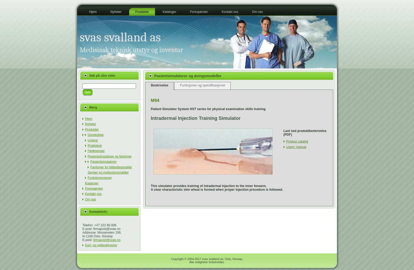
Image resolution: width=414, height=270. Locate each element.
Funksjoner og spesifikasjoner (202, 85)
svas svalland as (120, 37)
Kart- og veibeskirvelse (101, 245)
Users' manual (296, 147)
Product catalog (297, 141)
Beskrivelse (159, 85)
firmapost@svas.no (106, 240)
